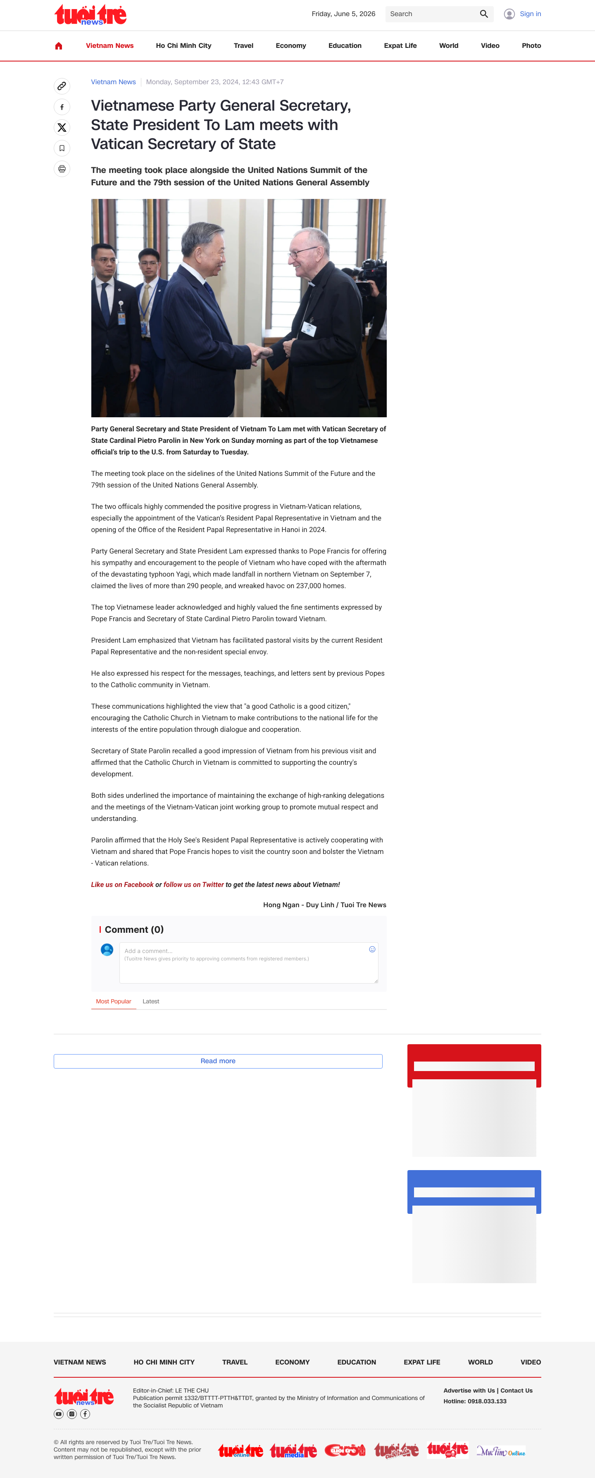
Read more (218, 1061)
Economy (291, 46)
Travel (243, 46)
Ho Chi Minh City (184, 46)
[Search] (440, 14)
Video (490, 46)
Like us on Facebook (122, 885)
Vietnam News (109, 46)
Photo (531, 46)
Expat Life (400, 46)
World (449, 46)
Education (345, 46)
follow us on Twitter (194, 885)
